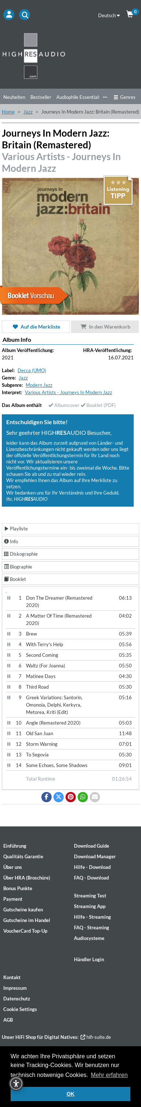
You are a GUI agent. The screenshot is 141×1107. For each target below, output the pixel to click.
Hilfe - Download (92, 867)
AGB (8, 1020)
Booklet (15, 579)
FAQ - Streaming (91, 927)
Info (11, 541)
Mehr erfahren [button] (109, 1075)
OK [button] (71, 1094)
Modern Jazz (39, 385)
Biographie (18, 567)
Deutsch (109, 15)
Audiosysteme (89, 938)
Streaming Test (90, 896)
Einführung (14, 846)
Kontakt (12, 977)
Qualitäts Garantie (23, 856)
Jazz (28, 112)
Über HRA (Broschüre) (26, 878)
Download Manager (95, 856)
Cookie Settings (20, 1009)
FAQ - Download (91, 878)
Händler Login (89, 959)
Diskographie (21, 554)
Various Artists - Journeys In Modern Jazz (68, 392)
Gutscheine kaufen (23, 909)
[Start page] (70, 55)
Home (8, 112)
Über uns (12, 867)
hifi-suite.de (96, 1037)
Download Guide (91, 846)
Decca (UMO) (32, 370)
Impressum (15, 988)
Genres (125, 97)
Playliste (16, 529)
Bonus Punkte (17, 888)
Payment (12, 899)
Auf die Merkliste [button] (35, 326)
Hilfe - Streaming (92, 917)
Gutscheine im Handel (26, 920)
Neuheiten (14, 97)
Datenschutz (16, 999)
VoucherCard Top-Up (25, 931)
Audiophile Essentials (78, 97)
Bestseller (40, 97)
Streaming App (89, 906)
